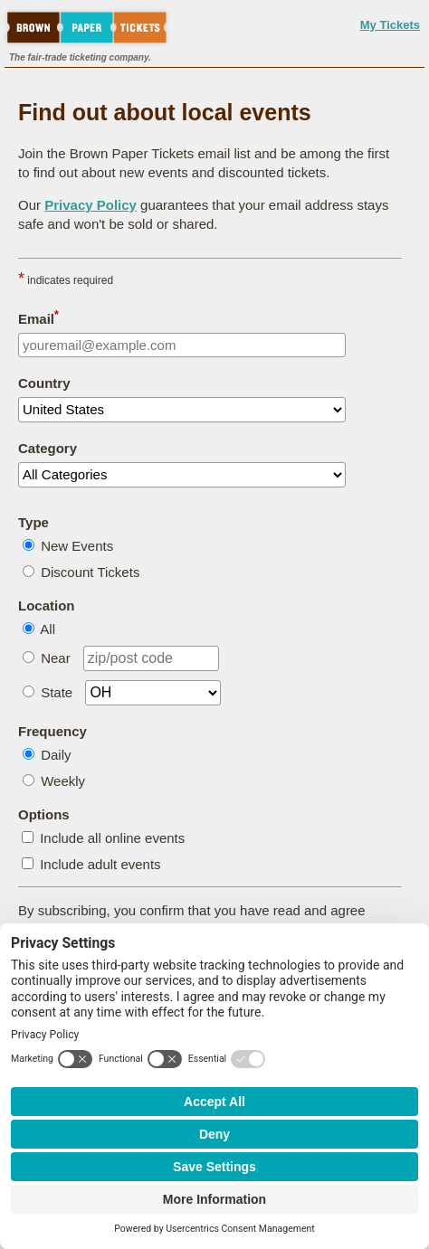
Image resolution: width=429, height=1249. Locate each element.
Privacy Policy (90, 205)
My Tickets (390, 25)
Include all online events (112, 838)
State (56, 692)
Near (56, 658)
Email (38, 317)
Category (47, 448)
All (47, 629)
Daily (56, 754)
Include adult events (100, 864)
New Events (77, 546)
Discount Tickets (90, 572)
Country (44, 383)
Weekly (63, 781)
